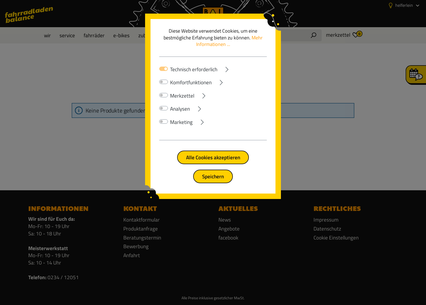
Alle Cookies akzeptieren (213, 157)
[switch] (163, 82)
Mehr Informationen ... (229, 41)
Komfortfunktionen (191, 82)
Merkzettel (182, 95)
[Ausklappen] (242, 68)
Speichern (213, 176)
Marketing (181, 122)
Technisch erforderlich (193, 69)
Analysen (180, 109)
